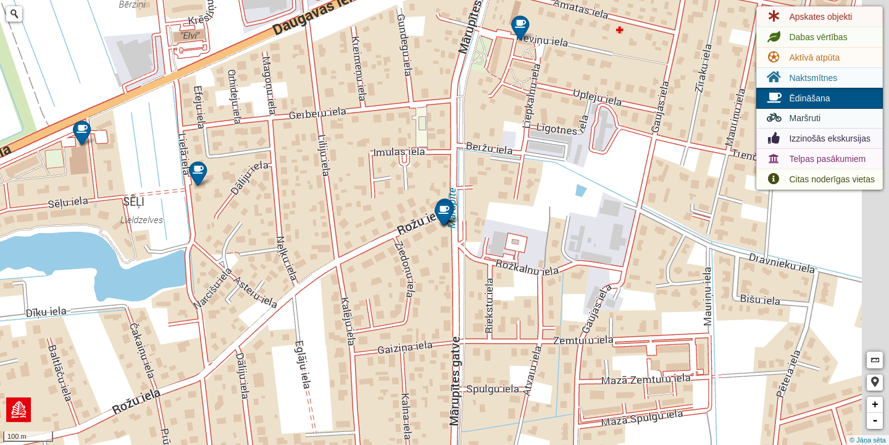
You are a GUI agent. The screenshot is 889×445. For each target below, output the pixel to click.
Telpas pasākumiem (815, 159)
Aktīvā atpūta (802, 57)
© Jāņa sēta (867, 440)
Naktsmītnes (800, 77)
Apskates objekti (808, 17)
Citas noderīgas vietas (819, 179)
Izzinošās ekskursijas (817, 138)
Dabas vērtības (805, 37)
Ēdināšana (797, 98)
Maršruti (792, 118)
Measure (875, 360)
